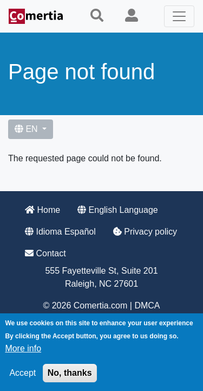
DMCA (147, 305)
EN (27, 129)
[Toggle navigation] (179, 16)
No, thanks (70, 375)
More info (23, 350)
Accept (22, 375)
